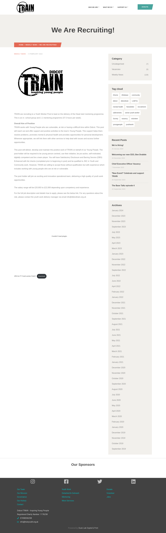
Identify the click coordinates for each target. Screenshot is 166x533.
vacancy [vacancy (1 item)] (125, 119)
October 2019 (117, 443)
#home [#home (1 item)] (115, 95)
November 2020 (118, 373)
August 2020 (117, 389)
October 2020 (117, 378)
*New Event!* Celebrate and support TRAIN (128, 174)
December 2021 (118, 303)
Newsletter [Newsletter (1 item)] (130, 107)
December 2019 (118, 433)
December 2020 (118, 368)
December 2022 (118, 259)
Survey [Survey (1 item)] (115, 119)
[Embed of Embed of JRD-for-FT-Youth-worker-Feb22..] (59, 236)
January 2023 (117, 254)
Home (21, 45)
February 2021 (118, 357)
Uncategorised (118, 64)
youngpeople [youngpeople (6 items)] (117, 124)
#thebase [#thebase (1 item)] (124, 95)
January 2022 (117, 297)
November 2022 (118, 265)
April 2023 (116, 243)
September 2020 (119, 384)
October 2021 (117, 313)
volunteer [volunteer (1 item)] (134, 119)
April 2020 (116, 411)
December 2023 (118, 216)
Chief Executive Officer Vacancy (126, 164)
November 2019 (118, 438)
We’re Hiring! (117, 145)
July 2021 (116, 330)
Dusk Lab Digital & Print (88, 528)
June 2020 (116, 400)
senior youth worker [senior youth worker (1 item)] (132, 113)
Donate (145, 7)
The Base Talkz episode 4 (123, 186)
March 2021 (117, 351)
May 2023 (116, 238)
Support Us (122, 7)
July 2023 (116, 232)
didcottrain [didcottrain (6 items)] (125, 101)
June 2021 (116, 335)
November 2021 (118, 308)
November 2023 (118, 221)
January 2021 (117, 362)
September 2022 (119, 270)
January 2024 (117, 211)
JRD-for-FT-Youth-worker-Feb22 (25, 276)
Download (41, 276)
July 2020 (116, 395)
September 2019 (119, 449)
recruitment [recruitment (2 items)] (142, 107)
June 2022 (116, 281)
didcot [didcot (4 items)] (115, 101)
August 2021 (117, 324)
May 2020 (116, 406)
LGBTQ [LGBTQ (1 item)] (135, 101)
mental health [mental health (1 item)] (118, 107)
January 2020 (117, 427)
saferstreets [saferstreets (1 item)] (117, 113)
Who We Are (93, 7)
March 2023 (117, 248)
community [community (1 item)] (136, 95)
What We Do (108, 7)
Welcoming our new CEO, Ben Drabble (129, 155)
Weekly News (31, 45)
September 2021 (119, 319)
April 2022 (116, 286)
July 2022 (116, 276)
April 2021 (116, 346)
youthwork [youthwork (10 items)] (130, 124)
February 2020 (118, 422)
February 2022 (118, 292)
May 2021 (116, 341)
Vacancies (116, 69)
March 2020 (117, 416)
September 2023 (119, 227)
